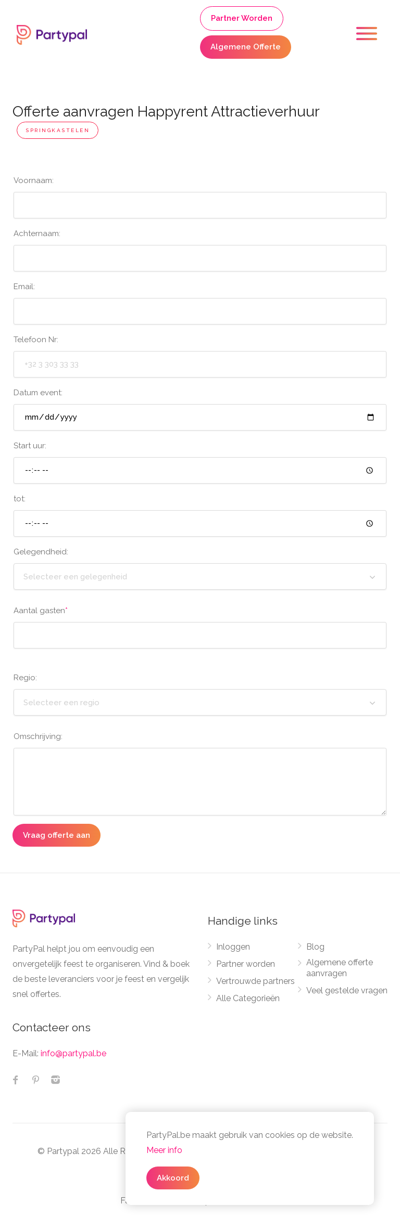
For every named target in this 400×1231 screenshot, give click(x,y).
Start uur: (30, 445)
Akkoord (173, 1178)
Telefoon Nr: (36, 339)
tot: (20, 498)
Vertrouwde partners (255, 981)
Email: (24, 286)
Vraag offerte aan (56, 835)
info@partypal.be (73, 1053)
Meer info (164, 1150)
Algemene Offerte (245, 46)
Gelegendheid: (41, 551)
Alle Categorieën (248, 998)
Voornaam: (34, 180)
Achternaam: (37, 233)
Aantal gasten (41, 610)
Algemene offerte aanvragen (339, 967)
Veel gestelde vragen (347, 990)
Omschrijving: (38, 736)
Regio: (25, 677)
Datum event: (38, 392)
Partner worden (245, 964)
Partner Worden (241, 18)
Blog (315, 947)
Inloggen (233, 947)
